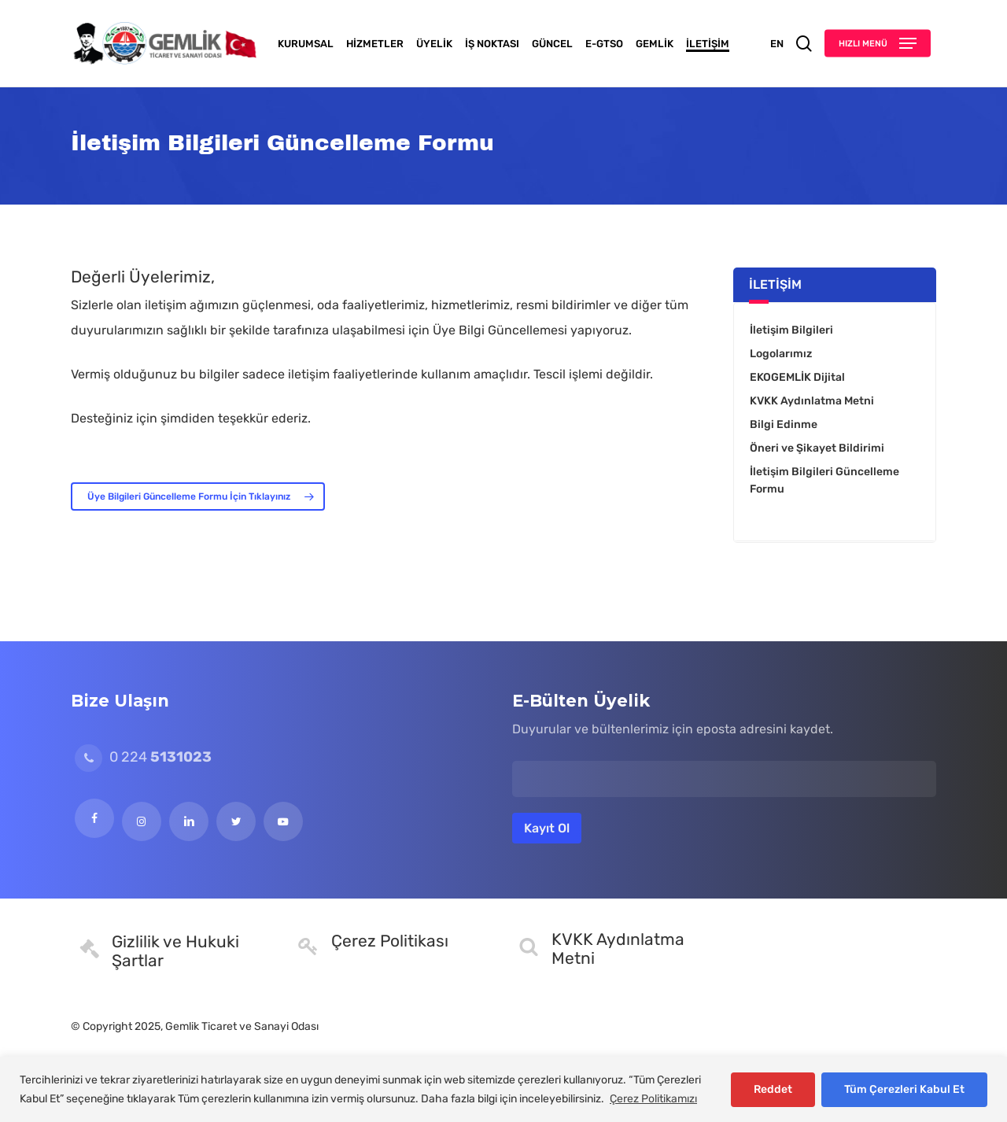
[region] (503, 1089)
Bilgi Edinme (783, 424)
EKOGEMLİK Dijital (797, 377)
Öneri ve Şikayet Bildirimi (817, 448)
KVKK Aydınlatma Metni (812, 401)
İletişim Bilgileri (791, 330)
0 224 (143, 757)
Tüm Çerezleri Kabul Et (904, 1089)
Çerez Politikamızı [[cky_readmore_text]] (653, 1098)
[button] (877, 43)
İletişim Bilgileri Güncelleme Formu (824, 480)
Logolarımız (781, 353)
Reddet (773, 1089)
